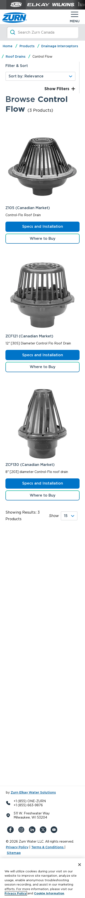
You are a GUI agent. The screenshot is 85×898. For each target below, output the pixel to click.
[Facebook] (11, 829)
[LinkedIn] (33, 829)
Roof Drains (15, 56)
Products (26, 46)
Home (7, 46)
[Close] (80, 865)
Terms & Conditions (47, 847)
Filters (62, 88)
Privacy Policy (17, 847)
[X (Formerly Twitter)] (44, 829)
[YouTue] (54, 829)
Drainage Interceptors (59, 46)
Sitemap (14, 853)
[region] (42, 878)
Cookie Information (49, 893)
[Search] (42, 32)
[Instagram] (22, 829)
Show (54, 516)
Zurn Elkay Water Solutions (33, 792)
